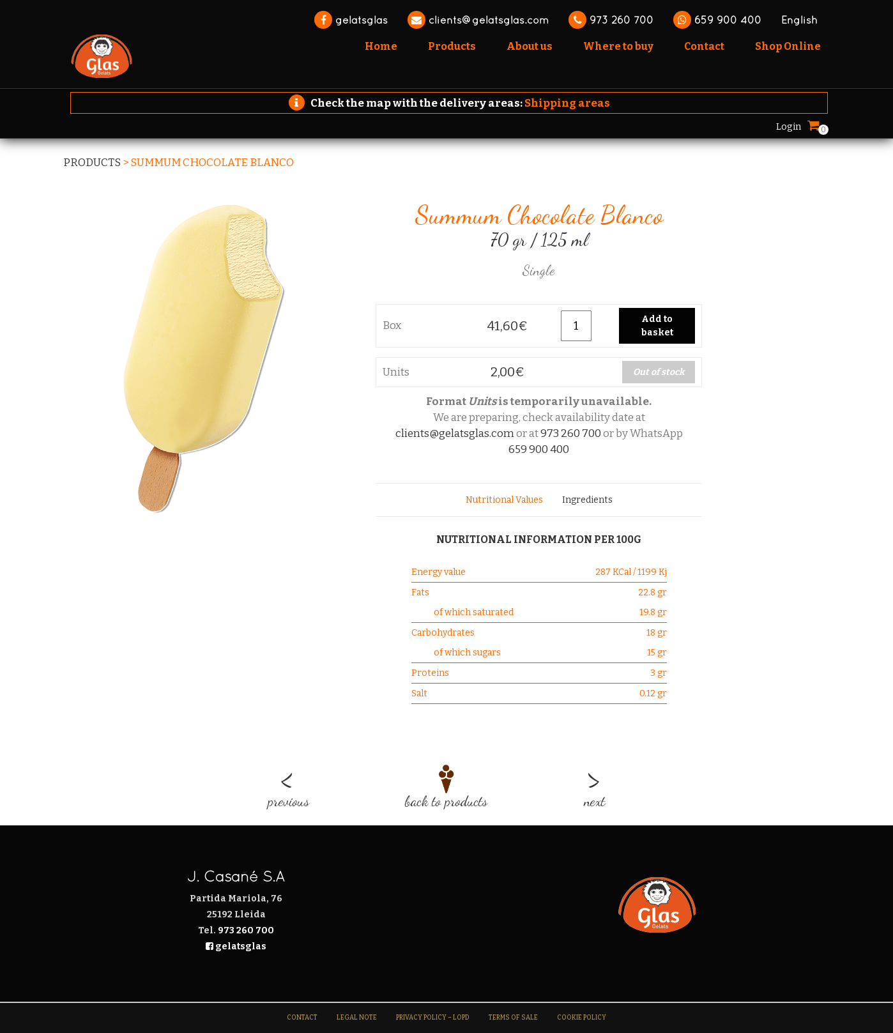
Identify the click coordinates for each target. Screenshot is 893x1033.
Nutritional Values (504, 499)
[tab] (504, 500)
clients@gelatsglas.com (478, 20)
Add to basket (657, 326)
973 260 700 (611, 20)
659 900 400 (717, 20)
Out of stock (658, 372)
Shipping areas (567, 103)
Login (788, 126)
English (799, 20)
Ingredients (587, 499)
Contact (302, 1018)
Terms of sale (513, 1018)
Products (92, 162)
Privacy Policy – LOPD (432, 1018)
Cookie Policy (581, 1018)
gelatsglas (351, 20)
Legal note (357, 1018)
